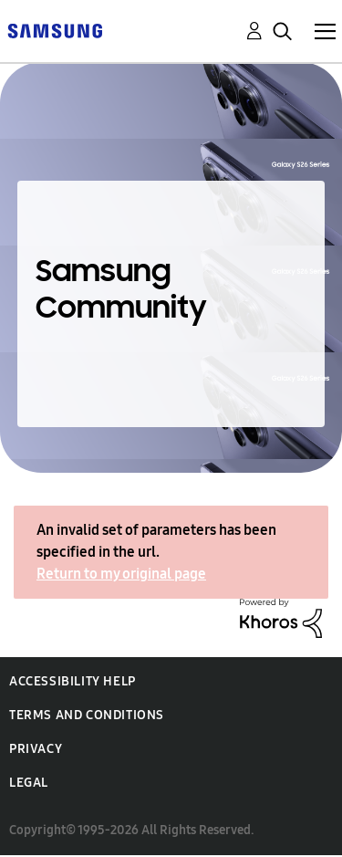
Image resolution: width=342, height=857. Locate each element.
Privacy (35, 749)
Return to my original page (121, 573)
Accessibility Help (72, 681)
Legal (28, 782)
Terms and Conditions (86, 715)
